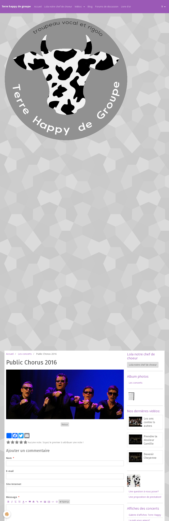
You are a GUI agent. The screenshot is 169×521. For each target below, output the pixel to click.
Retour (65, 424)
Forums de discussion (107, 6)
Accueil (38, 6)
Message (11, 497)
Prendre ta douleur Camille (150, 440)
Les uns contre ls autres (149, 422)
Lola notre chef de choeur (58, 6)
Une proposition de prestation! (145, 496)
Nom (9, 458)
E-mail (10, 471)
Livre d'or (126, 6)
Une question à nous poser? (144, 491)
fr (162, 6)
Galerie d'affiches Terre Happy (145, 514)
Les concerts (25, 353)
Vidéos (79, 6)
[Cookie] (7, 514)
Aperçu (64, 501)
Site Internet (13, 484)
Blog (90, 6)
